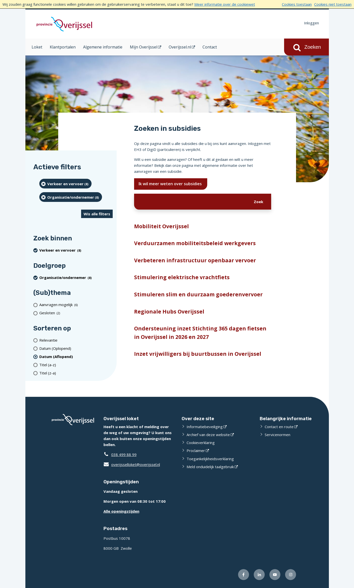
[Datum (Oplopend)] (76, 348)
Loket (37, 47)
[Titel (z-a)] (76, 373)
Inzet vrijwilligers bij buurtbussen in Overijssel (197, 353)
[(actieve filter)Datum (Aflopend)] (76, 356)
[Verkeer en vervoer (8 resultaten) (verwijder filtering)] (65, 183)
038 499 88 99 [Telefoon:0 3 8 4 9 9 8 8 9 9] (124, 454)
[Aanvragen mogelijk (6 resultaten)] (76, 305)
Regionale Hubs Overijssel (169, 311)
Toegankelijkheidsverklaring (210, 458)
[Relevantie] (76, 340)
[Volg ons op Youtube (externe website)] (274, 574)
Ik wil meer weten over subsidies (171, 183)
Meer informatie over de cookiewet (224, 4)
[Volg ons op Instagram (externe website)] (290, 574)
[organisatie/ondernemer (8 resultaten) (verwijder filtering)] (70, 197)
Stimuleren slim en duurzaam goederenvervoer (198, 294)
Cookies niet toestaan (333, 4)
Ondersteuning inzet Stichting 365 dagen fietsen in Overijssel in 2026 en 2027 (200, 332)
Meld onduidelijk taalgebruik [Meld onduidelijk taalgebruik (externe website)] (210, 466)
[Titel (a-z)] (76, 365)
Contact (209, 47)
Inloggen (311, 22)
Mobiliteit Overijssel (161, 226)
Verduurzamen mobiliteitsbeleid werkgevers (195, 243)
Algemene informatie (102, 47)
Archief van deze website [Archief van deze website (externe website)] (208, 434)
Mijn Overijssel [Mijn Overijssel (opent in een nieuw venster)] (143, 47)
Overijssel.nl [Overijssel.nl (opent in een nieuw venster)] (180, 47)
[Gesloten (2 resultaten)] (76, 313)
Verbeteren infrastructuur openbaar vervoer (195, 260)
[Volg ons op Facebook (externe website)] (243, 574)
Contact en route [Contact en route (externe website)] (279, 426)
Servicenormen (277, 434)
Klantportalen (63, 47)
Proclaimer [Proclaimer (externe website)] (196, 450)
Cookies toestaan (297, 4)
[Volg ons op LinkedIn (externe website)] (259, 574)
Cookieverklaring (201, 442)
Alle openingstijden (121, 511)
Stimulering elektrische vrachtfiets (182, 277)
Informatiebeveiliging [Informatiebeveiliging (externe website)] (205, 426)
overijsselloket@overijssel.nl (131, 464)
